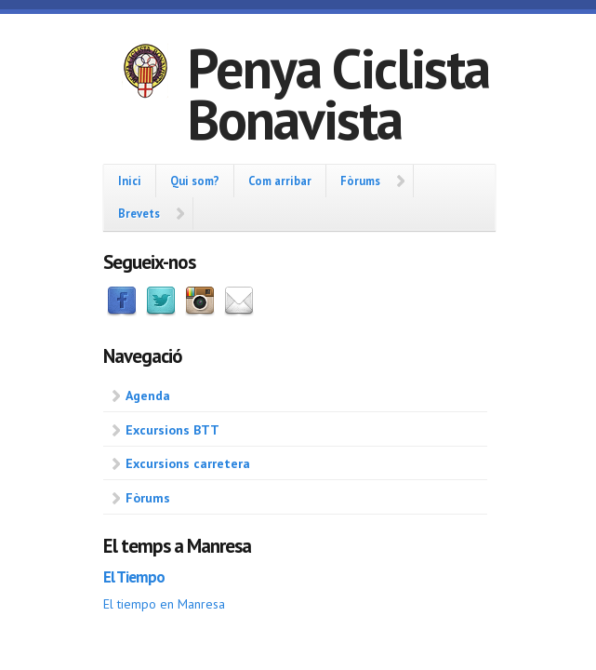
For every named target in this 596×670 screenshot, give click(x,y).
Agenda (148, 395)
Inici (129, 180)
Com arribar (279, 180)
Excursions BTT (172, 430)
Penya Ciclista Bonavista (338, 93)
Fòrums (360, 180)
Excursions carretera (188, 463)
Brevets (139, 213)
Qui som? (194, 180)
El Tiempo (134, 577)
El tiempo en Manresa (164, 604)
